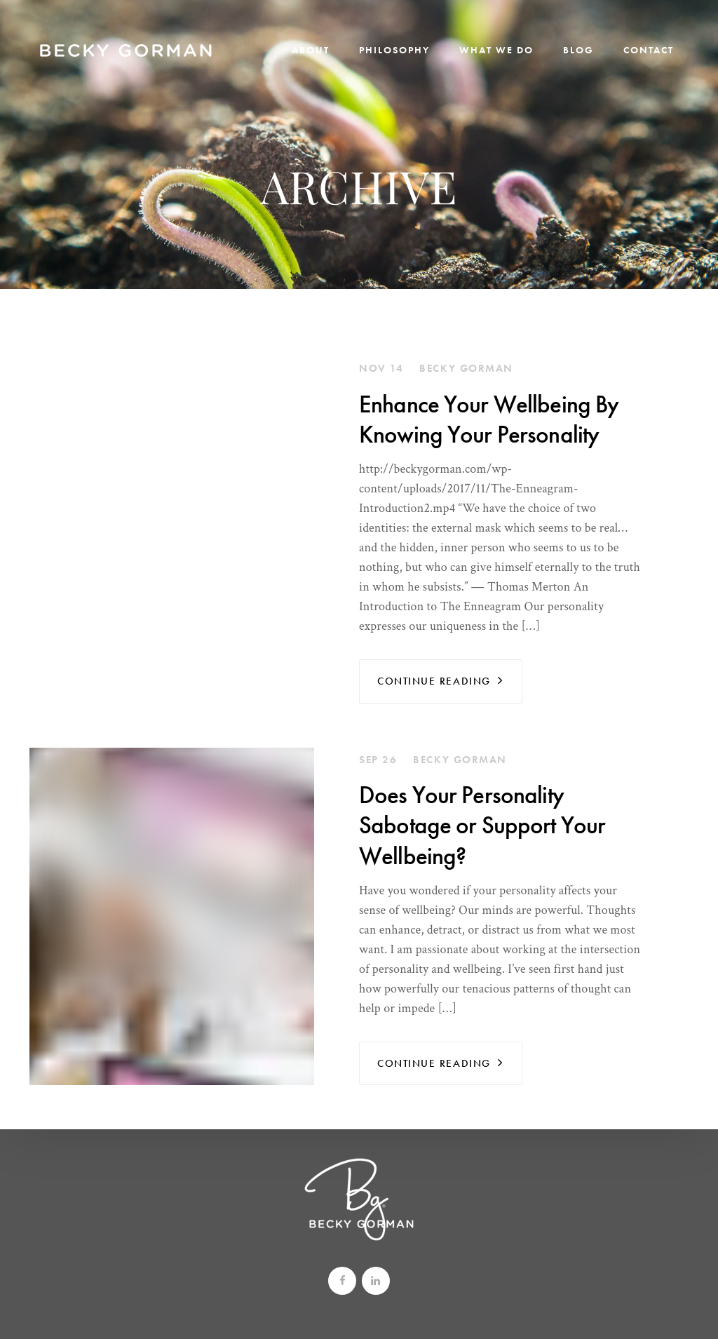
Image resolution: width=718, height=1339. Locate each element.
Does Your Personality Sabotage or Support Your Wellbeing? (482, 825)
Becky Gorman (466, 368)
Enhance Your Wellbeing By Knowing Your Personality (488, 419)
